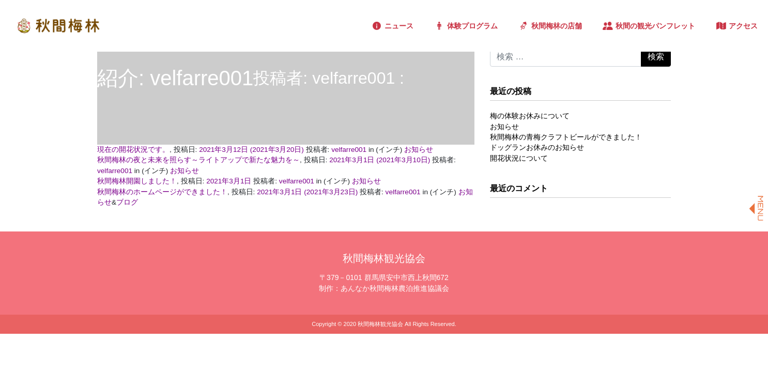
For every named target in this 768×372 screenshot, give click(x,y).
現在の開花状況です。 (133, 149)
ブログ (127, 202)
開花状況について (519, 158)
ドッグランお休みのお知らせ (537, 147)
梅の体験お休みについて (530, 116)
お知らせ (418, 149)
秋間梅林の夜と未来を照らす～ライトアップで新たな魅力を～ (198, 160)
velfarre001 (348, 149)
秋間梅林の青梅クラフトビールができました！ (566, 137)
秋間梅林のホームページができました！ (162, 192)
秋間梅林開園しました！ (137, 181)
